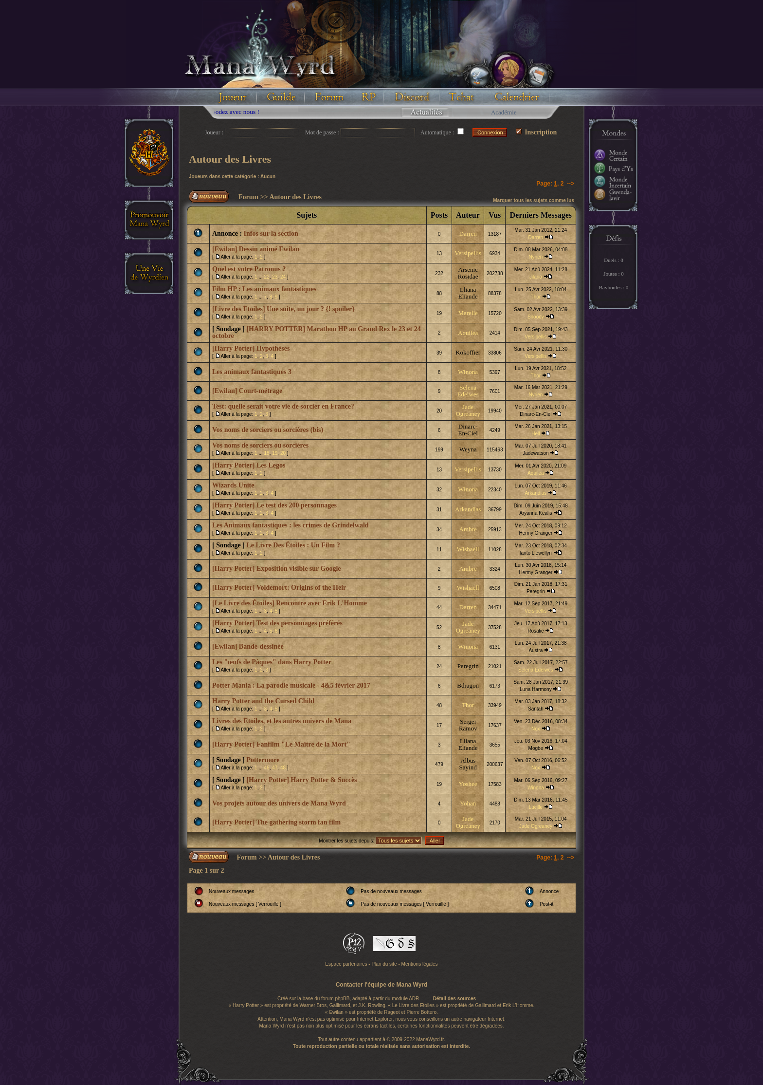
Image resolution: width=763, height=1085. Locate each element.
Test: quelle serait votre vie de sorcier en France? (283, 406)
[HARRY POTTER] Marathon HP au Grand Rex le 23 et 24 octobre (316, 332)
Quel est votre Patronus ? (249, 269)
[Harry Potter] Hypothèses (251, 348)
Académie (504, 112)
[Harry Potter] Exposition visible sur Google (276, 568)
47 (274, 767)
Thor (536, 296)
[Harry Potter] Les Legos (248, 465)
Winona (468, 371)
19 (274, 453)
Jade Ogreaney (467, 410)
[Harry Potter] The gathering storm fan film (276, 822)
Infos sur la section (271, 233)
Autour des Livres (230, 159)
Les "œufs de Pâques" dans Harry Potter (271, 662)
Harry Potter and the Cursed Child (263, 701)
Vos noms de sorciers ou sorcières (260, 445)
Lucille (536, 807)
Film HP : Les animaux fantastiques (264, 289)
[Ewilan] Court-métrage (247, 390)
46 (267, 767)
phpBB (342, 998)
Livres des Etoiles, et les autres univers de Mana (281, 721)
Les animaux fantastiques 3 (251, 371)
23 (274, 277)
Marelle (467, 313)
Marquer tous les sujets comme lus (533, 200)
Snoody (535, 316)
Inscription (536, 132)
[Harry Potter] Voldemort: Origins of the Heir (279, 587)
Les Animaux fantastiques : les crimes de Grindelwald (290, 525)
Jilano (535, 277)
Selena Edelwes (468, 391)
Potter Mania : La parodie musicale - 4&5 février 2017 (291, 685)
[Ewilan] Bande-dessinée (248, 646)
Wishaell (468, 549)
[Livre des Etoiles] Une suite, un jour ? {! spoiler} (283, 309)
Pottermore (262, 760)
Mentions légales (419, 964)
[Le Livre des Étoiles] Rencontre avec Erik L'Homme (289, 603)
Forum (248, 197)
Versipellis (467, 253)
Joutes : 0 (613, 274)
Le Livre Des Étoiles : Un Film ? (293, 545)
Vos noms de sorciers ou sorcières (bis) (267, 429)
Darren (468, 233)
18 (267, 453)
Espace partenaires (346, 964)
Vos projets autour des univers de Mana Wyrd (279, 803)
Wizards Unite (233, 485)
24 (283, 277)
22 (267, 277)
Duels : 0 (613, 260)
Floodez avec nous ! (247, 111)
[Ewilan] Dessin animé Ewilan (255, 249)
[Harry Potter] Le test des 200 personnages (274, 505)
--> (570, 183)
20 (283, 453)
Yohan (468, 803)
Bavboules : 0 (614, 287)
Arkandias (535, 493)
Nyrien (535, 257)
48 (283, 767)
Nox (535, 728)
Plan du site (384, 964)
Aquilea (468, 333)
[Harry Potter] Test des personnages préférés (277, 623)
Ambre (468, 529)
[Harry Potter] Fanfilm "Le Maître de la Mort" (281, 744)
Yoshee (468, 783)
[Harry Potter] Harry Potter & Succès (301, 780)
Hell (535, 433)
